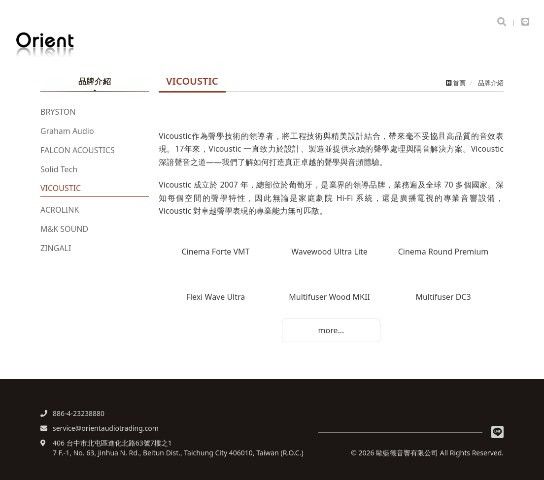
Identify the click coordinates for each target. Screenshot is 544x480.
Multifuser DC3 (443, 296)
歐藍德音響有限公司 (64, 45)
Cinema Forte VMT (216, 251)
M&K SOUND (64, 229)
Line (497, 432)
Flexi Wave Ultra (215, 296)
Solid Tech (58, 169)
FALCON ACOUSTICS (77, 150)
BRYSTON (57, 111)
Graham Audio (67, 131)
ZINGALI (55, 248)
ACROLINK (59, 209)
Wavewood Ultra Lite (329, 251)
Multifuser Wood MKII (329, 296)
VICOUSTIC (60, 188)
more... (331, 330)
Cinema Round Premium (443, 251)
